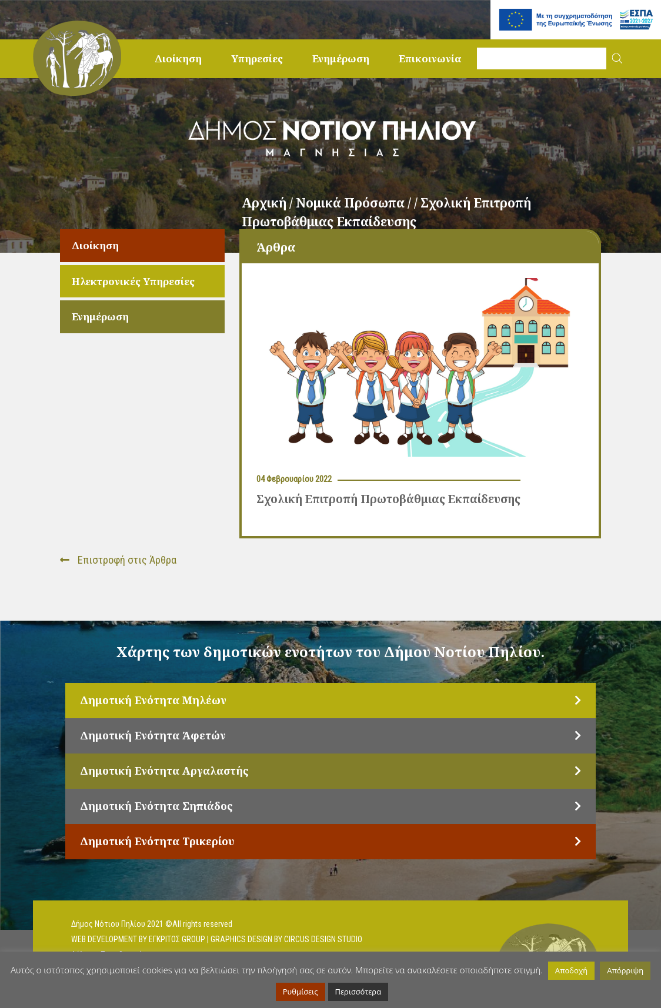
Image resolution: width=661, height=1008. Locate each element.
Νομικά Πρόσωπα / (355, 203)
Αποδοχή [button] (571, 970)
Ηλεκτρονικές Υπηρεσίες (133, 281)
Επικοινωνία (430, 58)
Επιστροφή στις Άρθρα (118, 560)
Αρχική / (269, 203)
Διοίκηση (178, 58)
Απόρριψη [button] (625, 970)
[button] (617, 58)
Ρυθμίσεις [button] (300, 991)
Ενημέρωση (340, 58)
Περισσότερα (358, 991)
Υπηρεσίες (257, 58)
